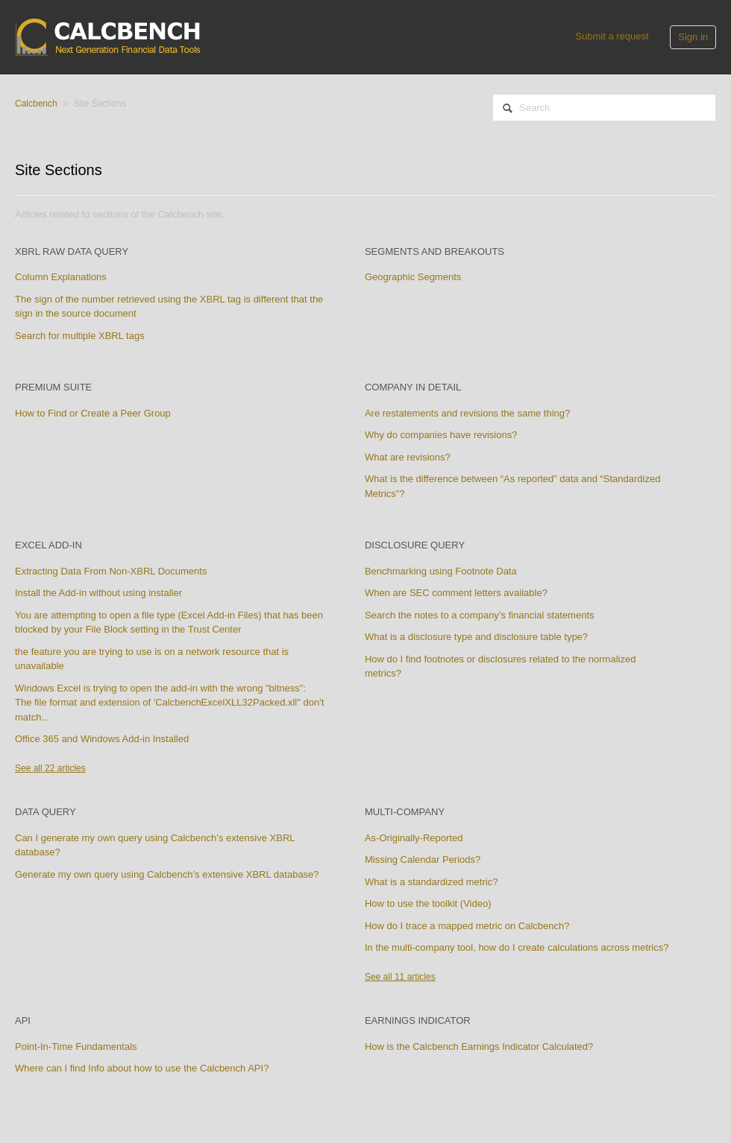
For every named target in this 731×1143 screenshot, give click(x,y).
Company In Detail (413, 387)
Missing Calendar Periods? (422, 859)
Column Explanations (61, 276)
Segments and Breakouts (434, 251)
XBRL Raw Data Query (71, 251)
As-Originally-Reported (414, 837)
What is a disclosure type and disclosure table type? (476, 636)
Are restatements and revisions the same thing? (467, 413)
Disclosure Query (415, 545)
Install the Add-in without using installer (98, 592)
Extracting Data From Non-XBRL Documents (111, 571)
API (23, 1020)
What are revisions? (408, 457)
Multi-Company (405, 811)
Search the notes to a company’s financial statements (479, 615)
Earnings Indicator (418, 1020)
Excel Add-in (48, 545)
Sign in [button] (693, 36)
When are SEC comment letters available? (456, 592)
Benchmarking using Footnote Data (441, 571)
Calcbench (36, 103)
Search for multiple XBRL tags (80, 335)
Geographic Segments (413, 276)
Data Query (45, 811)
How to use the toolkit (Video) (428, 903)
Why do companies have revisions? (441, 434)
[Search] (604, 107)
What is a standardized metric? (431, 881)
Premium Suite (53, 387)
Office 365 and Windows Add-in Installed (102, 738)
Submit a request (611, 36)
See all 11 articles (400, 977)
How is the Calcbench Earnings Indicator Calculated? (479, 1046)
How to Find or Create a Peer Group (93, 413)
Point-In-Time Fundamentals (76, 1046)
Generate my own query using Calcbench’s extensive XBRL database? (167, 874)
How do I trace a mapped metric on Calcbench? (467, 925)
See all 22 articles (50, 768)
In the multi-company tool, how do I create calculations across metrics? (517, 947)
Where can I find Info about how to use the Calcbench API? (142, 1068)
